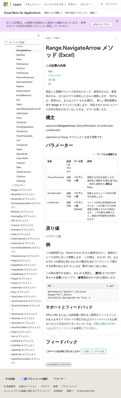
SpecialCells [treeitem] (22, 153)
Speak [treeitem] (19, 149)
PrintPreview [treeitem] (22, 72)
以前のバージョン (28, 386)
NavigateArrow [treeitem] (23, 50)
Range (65, 137)
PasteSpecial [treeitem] (22, 63)
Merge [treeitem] (19, 45)
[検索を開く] (102, 4)
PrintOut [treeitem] (20, 68)
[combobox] (21, 42)
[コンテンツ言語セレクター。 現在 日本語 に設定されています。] (10, 378)
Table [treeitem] (18, 167)
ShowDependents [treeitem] (24, 126)
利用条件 (58, 390)
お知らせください (101, 24)
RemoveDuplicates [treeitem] (25, 77)
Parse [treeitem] (19, 59)
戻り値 (51, 79)
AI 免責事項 (9, 386)
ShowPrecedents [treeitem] (24, 135)
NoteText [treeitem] (20, 54)
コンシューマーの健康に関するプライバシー (26, 390)
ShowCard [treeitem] (21, 122)
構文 (50, 71)
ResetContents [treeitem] (23, 90)
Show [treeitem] (19, 117)
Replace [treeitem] (20, 86)
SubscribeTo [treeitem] (22, 158)
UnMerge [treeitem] (21, 180)
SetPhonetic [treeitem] (22, 113)
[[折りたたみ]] (38, 36)
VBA (57, 37)
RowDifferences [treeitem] (23, 95)
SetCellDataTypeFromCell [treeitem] (28, 108)
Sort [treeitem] (18, 140)
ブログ (43, 386)
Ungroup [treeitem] (20, 176)
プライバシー (68, 386)
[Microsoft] (6, 4)
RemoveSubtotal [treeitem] (24, 81)
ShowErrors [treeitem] (21, 131)
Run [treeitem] (18, 99)
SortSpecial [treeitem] (21, 144)
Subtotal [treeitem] (20, 162)
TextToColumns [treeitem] (23, 171)
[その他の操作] (115, 38)
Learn (48, 37)
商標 (69, 390)
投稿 (55, 386)
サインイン (111, 4)
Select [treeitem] (19, 104)
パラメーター (55, 75)
